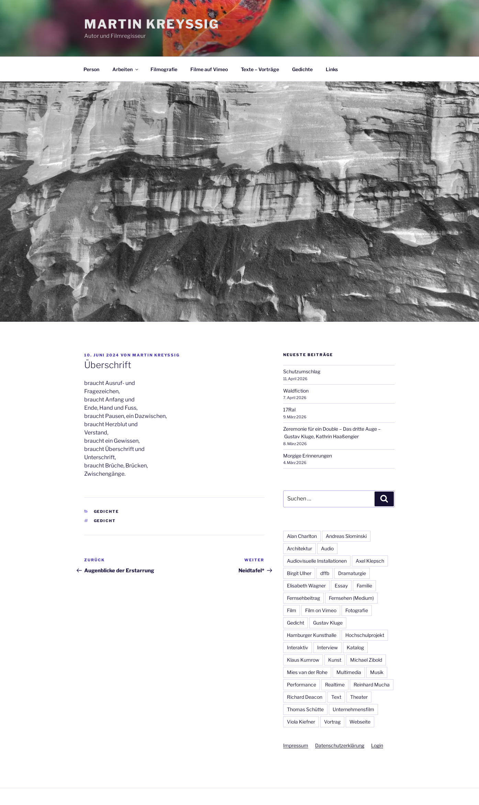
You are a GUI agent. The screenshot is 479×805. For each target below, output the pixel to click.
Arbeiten (125, 69)
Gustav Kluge (328, 623)
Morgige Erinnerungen (307, 456)
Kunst (334, 660)
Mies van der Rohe (307, 672)
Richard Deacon (304, 697)
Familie (364, 585)
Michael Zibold (366, 660)
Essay (341, 585)
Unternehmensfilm (353, 709)
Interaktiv (297, 647)
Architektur (299, 548)
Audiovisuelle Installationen (317, 561)
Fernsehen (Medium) (351, 598)
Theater (359, 697)
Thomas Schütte (305, 709)
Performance (301, 684)
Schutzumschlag (301, 371)
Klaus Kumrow (303, 660)
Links (332, 69)
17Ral (289, 409)
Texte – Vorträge (260, 69)
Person (91, 69)
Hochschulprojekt (364, 635)
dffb (324, 573)
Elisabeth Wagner (306, 585)
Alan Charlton (302, 536)
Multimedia (348, 672)
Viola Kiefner (301, 722)
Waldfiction (296, 391)
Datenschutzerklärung (339, 745)
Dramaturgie (352, 573)
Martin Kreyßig (151, 24)
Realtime (335, 684)
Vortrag (332, 722)
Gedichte (302, 69)
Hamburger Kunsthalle (311, 635)
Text (336, 697)
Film (291, 610)
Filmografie (164, 69)
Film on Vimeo (320, 610)
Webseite (359, 722)
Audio (327, 548)
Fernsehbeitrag (303, 598)
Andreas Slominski (346, 536)
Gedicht (105, 520)
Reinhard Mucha (372, 684)
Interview (327, 647)
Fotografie (356, 610)
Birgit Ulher (299, 573)
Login (377, 745)
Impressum (295, 745)
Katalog (355, 647)
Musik (376, 672)
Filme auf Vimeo (209, 69)
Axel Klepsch (370, 561)
